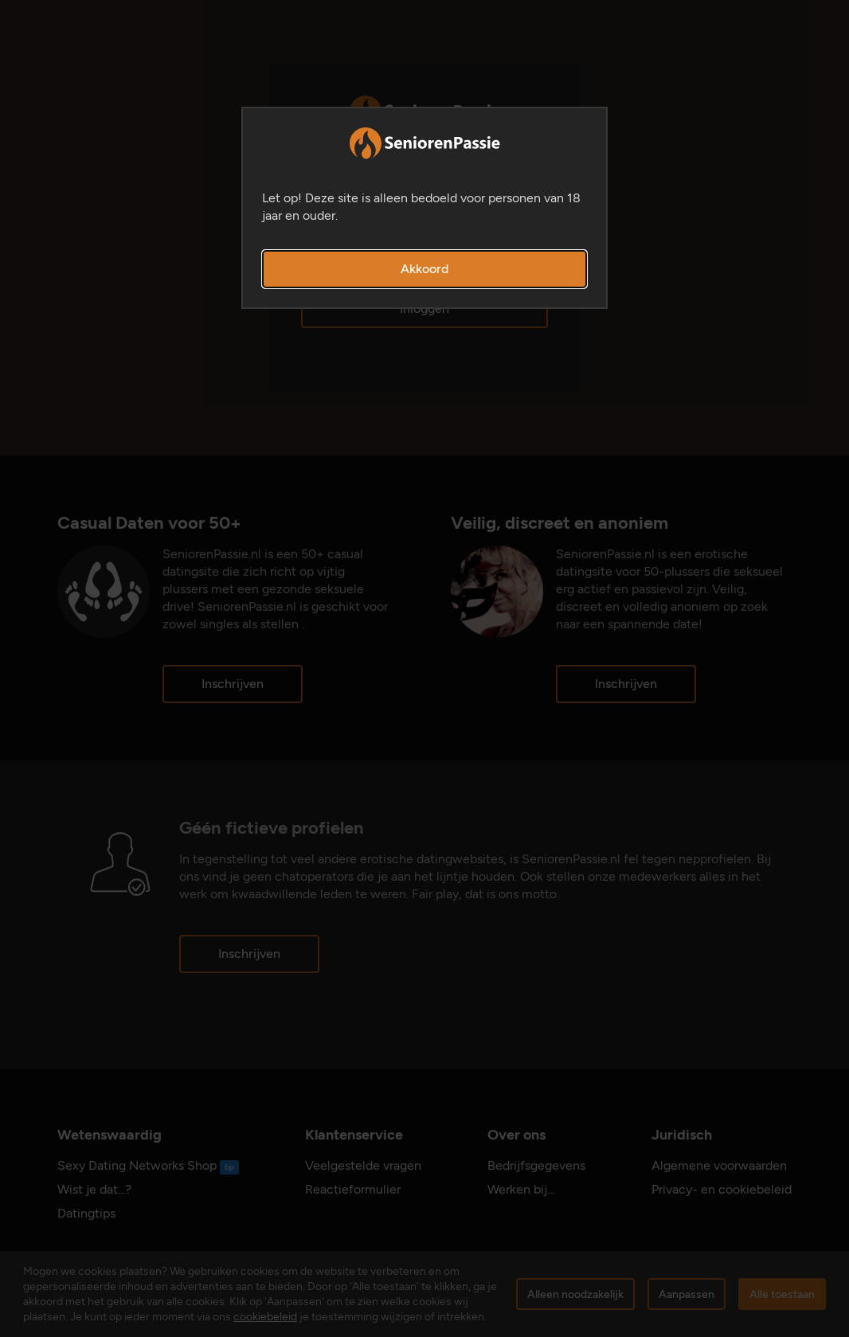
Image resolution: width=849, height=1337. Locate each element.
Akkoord (424, 268)
